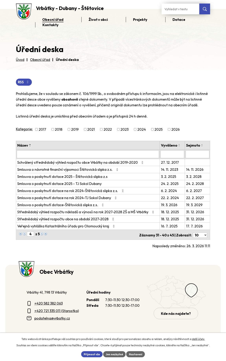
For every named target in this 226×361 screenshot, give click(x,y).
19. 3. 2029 (194, 205)
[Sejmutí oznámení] (197, 154)
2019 (75, 130)
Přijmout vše (90, 354)
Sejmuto (193, 145)
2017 (42, 130)
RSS (24, 82)
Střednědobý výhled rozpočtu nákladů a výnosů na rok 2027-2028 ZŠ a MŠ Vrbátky (86, 212)
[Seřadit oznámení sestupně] (30, 146)
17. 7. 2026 (194, 226)
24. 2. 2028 (195, 183)
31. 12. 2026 (195, 212)
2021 (91, 130)
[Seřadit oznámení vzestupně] (30, 145)
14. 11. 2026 (195, 169)
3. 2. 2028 (194, 176)
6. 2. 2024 (169, 190)
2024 (141, 130)
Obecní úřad (40, 59)
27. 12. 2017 (170, 162)
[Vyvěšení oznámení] (172, 154)
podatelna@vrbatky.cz (52, 317)
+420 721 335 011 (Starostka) (56, 310)
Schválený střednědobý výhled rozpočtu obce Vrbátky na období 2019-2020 (81, 162)
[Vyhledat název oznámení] (88, 154)
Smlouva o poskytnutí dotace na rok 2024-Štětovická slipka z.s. (71, 190)
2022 (108, 130)
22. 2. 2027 (195, 198)
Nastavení (137, 354)
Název (22, 145)
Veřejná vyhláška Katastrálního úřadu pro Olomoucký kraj (66, 226)
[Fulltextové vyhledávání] (180, 9)
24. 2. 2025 (170, 183)
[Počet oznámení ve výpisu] (200, 234)
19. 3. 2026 (169, 205)
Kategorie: (24, 129)
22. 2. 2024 (170, 198)
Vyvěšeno (169, 145)
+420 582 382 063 (48, 302)
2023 (124, 130)
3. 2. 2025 (168, 176)
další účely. (198, 338)
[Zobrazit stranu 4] (30, 233)
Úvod (20, 59)
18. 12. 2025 (170, 212)
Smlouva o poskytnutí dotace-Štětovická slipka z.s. (61, 205)
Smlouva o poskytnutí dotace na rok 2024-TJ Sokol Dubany (67, 198)
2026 (175, 130)
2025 (158, 130)
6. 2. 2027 (194, 190)
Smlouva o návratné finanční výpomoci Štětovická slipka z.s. (68, 169)
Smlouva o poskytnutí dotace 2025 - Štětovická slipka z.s (62, 176)
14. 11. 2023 (169, 169)
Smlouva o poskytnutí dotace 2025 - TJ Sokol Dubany (59, 183)
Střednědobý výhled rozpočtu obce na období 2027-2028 (66, 219)
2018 (58, 130)
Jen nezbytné (114, 354)
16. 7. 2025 (169, 226)
